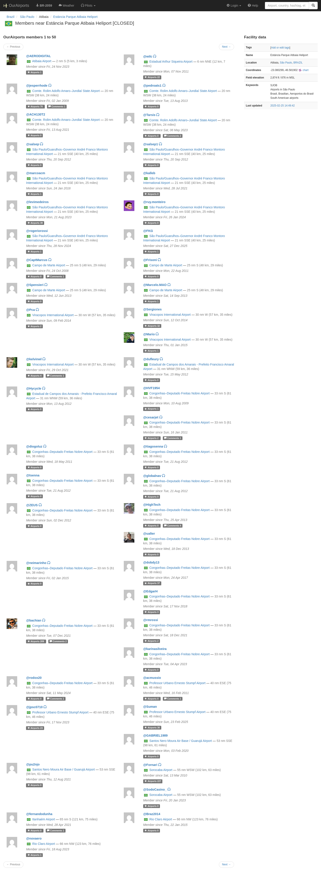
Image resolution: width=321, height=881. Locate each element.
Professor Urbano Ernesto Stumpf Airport (177, 683)
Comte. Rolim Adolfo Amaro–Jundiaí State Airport (66, 91)
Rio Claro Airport (160, 819)
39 (35, 223)
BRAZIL (298, 62)
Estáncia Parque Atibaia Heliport (75, 17)
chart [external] (303, 70)
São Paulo (286, 62)
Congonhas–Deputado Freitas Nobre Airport (179, 393)
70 (35, 106)
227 (153, 781)
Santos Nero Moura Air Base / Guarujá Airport (180, 741)
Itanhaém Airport (43, 819)
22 (152, 77)
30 (152, 727)
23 (35, 728)
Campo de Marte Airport (48, 265)
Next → (226, 46)
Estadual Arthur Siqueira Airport (170, 61)
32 (152, 326)
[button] (88, 5)
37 (152, 583)
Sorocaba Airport (160, 770)
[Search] (313, 5)
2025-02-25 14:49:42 (282, 105)
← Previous (13, 46)
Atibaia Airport (41, 61)
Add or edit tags (280, 47)
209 (36, 641)
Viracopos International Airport (52, 315)
